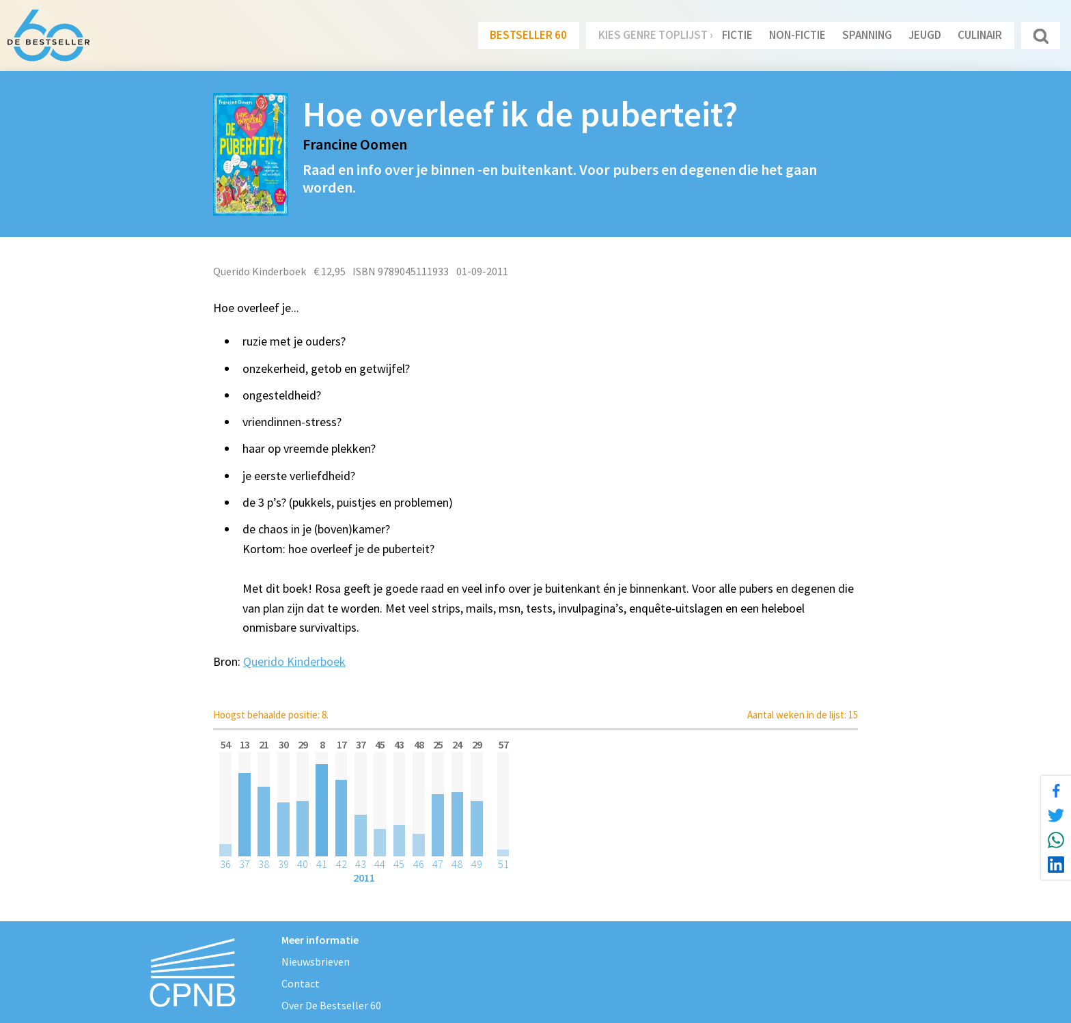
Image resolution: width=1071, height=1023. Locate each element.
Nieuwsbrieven (315, 961)
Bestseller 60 (528, 34)
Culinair (980, 34)
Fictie (737, 34)
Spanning (867, 34)
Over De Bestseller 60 (331, 1005)
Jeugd (924, 34)
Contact (300, 983)
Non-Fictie (797, 34)
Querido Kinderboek (294, 661)
